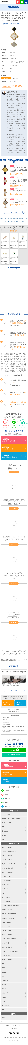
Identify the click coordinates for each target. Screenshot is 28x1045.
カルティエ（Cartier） (8, 868)
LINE (22, 2)
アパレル (4, 835)
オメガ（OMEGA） (7, 922)
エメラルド (5, 889)
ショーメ (4, 989)
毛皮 (3, 1009)
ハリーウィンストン (7, 860)
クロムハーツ (5, 972)
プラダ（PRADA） (6, 901)
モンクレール (5, 1005)
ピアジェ (4, 984)
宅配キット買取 (8, 703)
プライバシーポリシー (18, 1025)
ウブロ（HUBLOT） (7, 880)
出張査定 (7, 802)
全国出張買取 (20, 703)
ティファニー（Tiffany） (8, 918)
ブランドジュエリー (7, 823)
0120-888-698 (14, 743)
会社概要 (6, 1025)
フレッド (4, 976)
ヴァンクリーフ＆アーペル (9, 25)
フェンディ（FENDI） (7, 943)
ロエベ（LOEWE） (6, 955)
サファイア (5, 993)
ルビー (3, 893)
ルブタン (4, 997)
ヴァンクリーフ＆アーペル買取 (14, 222)
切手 (3, 839)
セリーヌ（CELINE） (7, 934)
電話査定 (7, 794)
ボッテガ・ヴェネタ (7, 959)
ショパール (5, 980)
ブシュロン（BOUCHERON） (9, 914)
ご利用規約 (14, 1029)
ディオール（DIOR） (7, 947)
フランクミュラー (6, 930)
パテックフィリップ (7, 876)
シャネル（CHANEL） (7, 855)
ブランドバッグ (6, 814)
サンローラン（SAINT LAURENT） (10, 905)
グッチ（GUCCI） (6, 897)
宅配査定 (7, 806)
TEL (18, 2)
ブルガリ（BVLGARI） (7, 910)
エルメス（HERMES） (7, 847)
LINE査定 (7, 790)
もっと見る (14, 690)
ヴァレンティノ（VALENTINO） (10, 951)
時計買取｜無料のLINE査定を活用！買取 (14, 218)
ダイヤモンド (5, 885)
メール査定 (8, 798)
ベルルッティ (5, 1001)
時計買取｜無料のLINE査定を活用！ (11, 23)
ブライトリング (6, 926)
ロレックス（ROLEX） (7, 872)
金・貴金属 (5, 831)
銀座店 (3, 1017)
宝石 (3, 827)
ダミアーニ (4, 968)
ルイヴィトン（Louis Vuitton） (10, 851)
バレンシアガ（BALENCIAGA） (10, 939)
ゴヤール (4, 964)
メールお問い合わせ (14, 755)
